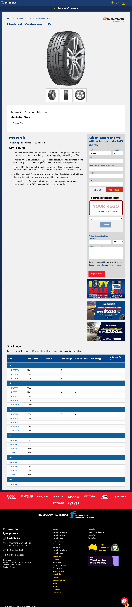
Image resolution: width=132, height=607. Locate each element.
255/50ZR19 (13, 404)
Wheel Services (59, 571)
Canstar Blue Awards (95, 532)
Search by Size (59, 535)
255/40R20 (13, 418)
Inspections (57, 562)
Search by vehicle (42, 351)
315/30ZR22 (13, 470)
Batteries (56, 559)
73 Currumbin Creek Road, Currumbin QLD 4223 (19, 544)
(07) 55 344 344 (15, 550)
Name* (91, 158)
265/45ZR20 (13, 426)
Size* (90, 150)
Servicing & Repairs (60, 565)
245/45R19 (13, 396)
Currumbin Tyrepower (66, 8)
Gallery (56, 589)
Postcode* (92, 181)
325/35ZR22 (13, 475)
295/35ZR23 (13, 484)
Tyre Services (58, 568)
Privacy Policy (100, 265)
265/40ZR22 (13, 462)
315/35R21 (13, 453)
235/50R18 (13, 374)
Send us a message (15, 555)
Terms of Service (115, 265)
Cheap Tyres (92, 538)
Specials (57, 574)
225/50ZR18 (13, 370)
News (55, 586)
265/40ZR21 (13, 444)
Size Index (91, 529)
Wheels (56, 547)
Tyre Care (56, 541)
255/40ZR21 (13, 440)
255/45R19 (13, 400)
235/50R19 (13, 392)
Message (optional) (95, 246)
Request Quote (96, 274)
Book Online (59, 580)
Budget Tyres (92, 535)
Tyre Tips (56, 544)
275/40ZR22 (13, 466)
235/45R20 (13, 414)
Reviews (57, 592)
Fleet (55, 583)
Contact (56, 577)
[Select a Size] (66, 123)
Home (10, 18)
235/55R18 (13, 378)
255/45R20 (13, 422)
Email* (91, 173)
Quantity (116, 150)
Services (57, 556)
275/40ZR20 (13, 431)
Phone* (101, 165)
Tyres (55, 529)
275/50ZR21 (13, 448)
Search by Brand (59, 538)
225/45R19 (13, 388)
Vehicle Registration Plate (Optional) (98, 237)
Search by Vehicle (60, 532)
